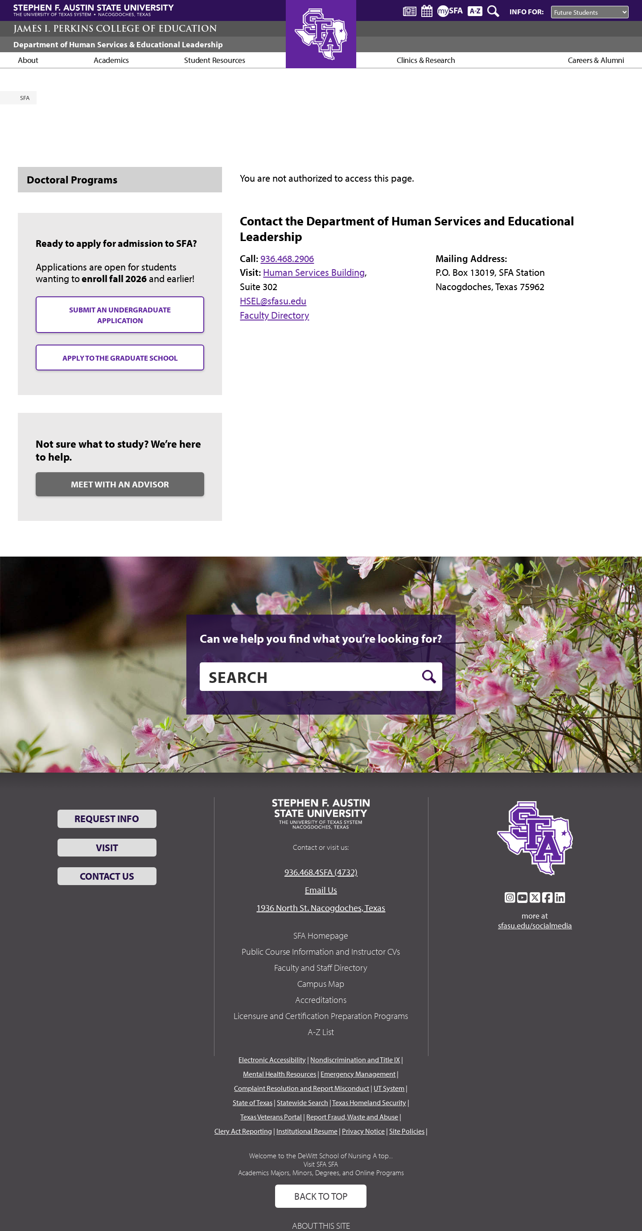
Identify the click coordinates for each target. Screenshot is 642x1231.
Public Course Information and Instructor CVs (321, 951)
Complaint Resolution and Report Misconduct (301, 1088)
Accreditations (320, 999)
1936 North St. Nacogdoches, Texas (320, 907)
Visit (107, 847)
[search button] (429, 676)
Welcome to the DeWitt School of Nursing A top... (321, 1155)
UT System (389, 1088)
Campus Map (320, 983)
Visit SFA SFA (321, 1164)
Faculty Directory (274, 315)
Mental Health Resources (279, 1073)
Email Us (321, 889)
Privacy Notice (363, 1131)
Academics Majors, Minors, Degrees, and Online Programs (321, 1172)
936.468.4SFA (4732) (321, 872)
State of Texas (252, 1102)
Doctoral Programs (72, 179)
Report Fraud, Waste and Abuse (352, 1116)
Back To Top (321, 1196)
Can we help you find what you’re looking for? (321, 638)
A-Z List (321, 1031)
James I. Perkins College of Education (115, 28)
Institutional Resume (306, 1131)
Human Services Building (314, 272)
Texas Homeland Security (369, 1102)
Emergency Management (358, 1073)
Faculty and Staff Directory (320, 967)
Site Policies (406, 1131)
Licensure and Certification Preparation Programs (321, 1015)
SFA (25, 98)
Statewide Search (302, 1102)
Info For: (526, 11)
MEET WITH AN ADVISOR (120, 484)
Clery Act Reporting (243, 1131)
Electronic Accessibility (272, 1059)
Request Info (106, 818)
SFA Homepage (320, 935)
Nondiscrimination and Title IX (355, 1059)
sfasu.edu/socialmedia (535, 926)
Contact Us (107, 876)
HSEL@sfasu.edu (273, 301)
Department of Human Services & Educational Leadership (118, 44)
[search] (321, 676)
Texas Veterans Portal (271, 1116)
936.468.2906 (287, 258)
